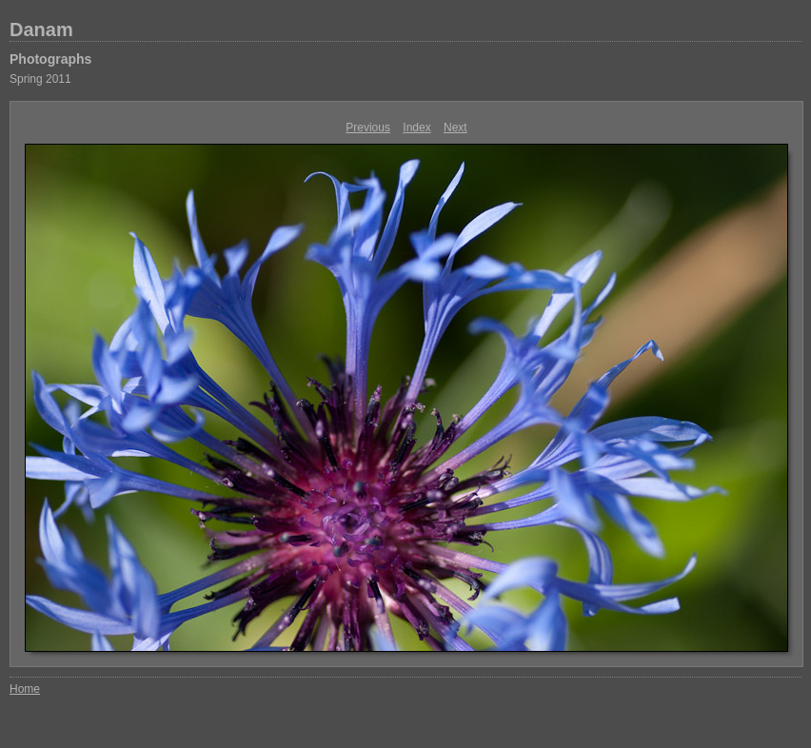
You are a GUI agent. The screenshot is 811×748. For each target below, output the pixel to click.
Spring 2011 (40, 79)
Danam (41, 29)
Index (416, 127)
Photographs (50, 59)
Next (455, 127)
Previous (368, 127)
